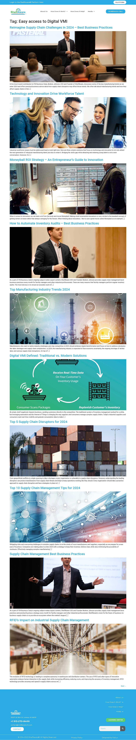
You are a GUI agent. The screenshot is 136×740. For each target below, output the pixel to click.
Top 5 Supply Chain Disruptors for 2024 (38, 422)
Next (123, 686)
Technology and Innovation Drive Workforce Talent (47, 94)
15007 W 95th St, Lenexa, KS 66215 (23, 717)
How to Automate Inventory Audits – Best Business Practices (54, 223)
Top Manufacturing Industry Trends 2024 (40, 289)
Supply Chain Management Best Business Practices (47, 554)
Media (91, 11)
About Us (44, 11)
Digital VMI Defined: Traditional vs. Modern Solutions (48, 356)
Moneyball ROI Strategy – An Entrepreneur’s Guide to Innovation (56, 160)
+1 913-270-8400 (20, 721)
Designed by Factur (110, 738)
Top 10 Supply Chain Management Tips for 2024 (45, 488)
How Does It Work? (59, 11)
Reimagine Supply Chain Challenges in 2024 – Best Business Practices (61, 27)
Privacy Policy (76, 738)
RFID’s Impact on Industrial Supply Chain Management (49, 620)
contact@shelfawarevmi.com (21, 725)
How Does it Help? (78, 11)
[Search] (122, 728)
